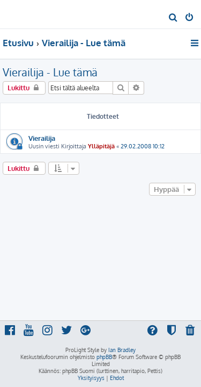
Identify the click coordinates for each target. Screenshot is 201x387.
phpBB (104, 357)
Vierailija (41, 137)
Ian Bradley (122, 350)
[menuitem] (173, 18)
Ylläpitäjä (101, 146)
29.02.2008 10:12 (143, 146)
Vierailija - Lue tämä (50, 72)
